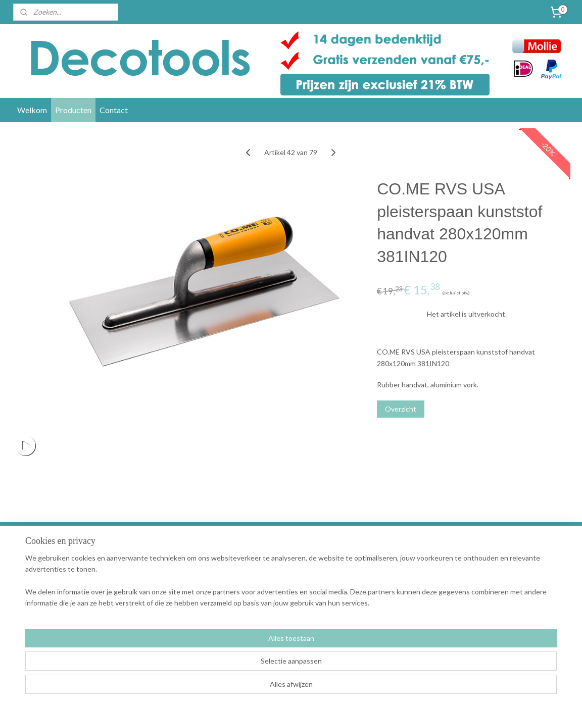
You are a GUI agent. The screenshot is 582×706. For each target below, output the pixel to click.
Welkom (32, 110)
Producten (73, 110)
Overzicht (400, 409)
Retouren (154, 589)
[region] (224, 666)
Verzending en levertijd (175, 567)
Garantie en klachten (172, 578)
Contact (114, 110)
